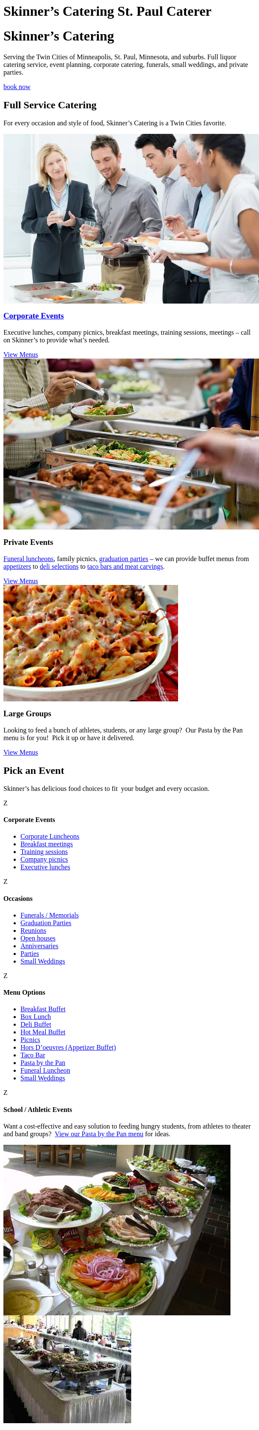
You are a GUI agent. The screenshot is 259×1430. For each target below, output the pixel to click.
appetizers (17, 566)
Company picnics (44, 859)
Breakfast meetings (46, 844)
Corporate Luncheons (49, 836)
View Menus (20, 354)
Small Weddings (42, 961)
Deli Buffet (35, 1024)
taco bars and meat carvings (125, 566)
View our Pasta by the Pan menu (99, 1134)
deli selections (59, 566)
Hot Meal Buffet (42, 1032)
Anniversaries (39, 945)
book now (17, 86)
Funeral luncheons (28, 558)
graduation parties (123, 558)
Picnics (30, 1039)
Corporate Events (33, 315)
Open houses (37, 938)
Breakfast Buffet (43, 1009)
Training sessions (44, 851)
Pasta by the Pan (42, 1062)
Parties (29, 953)
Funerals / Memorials (49, 915)
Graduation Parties (46, 922)
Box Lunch (35, 1016)
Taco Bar (32, 1055)
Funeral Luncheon (45, 1070)
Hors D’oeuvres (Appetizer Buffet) (68, 1047)
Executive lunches (45, 867)
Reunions (33, 930)
